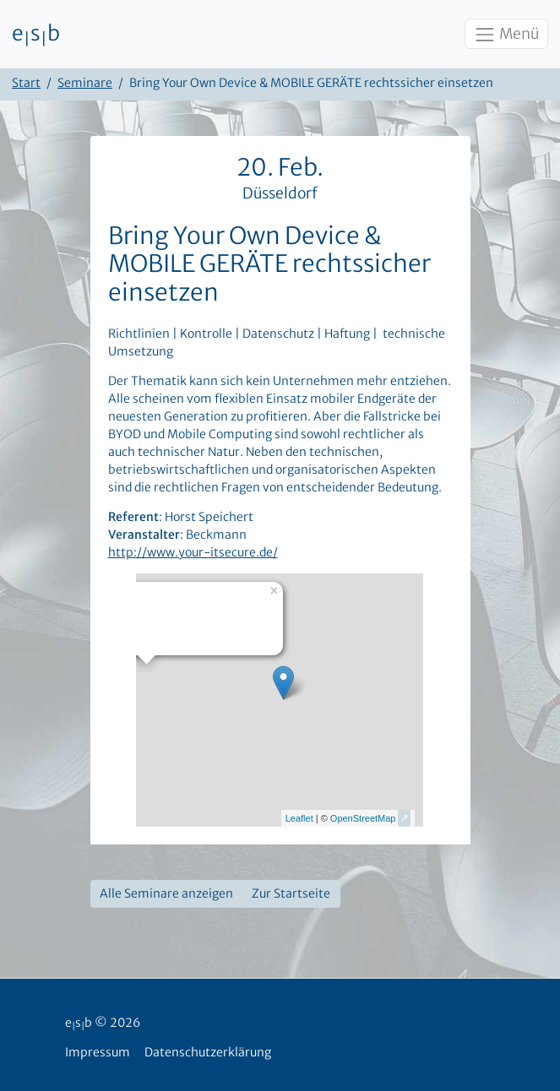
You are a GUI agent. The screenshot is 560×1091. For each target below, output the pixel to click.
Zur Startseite (291, 893)
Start (26, 82)
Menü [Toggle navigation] (506, 35)
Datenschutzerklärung (207, 1052)
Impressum (97, 1052)
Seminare (84, 82)
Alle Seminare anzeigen (166, 893)
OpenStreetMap (363, 818)
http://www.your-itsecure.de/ (193, 552)
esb (36, 34)
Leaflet (299, 818)
